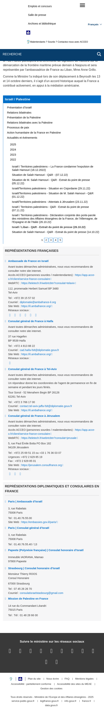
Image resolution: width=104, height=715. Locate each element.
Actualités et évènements (22, 137)
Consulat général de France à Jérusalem (34, 415)
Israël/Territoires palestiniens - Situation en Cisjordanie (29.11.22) (51, 188)
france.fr (86, 701)
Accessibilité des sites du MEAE (74, 684)
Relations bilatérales (19, 112)
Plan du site (34, 679)
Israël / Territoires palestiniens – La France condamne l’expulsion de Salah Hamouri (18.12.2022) (52, 168)
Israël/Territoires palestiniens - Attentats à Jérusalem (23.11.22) (50, 201)
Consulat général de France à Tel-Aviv (32, 369)
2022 (13, 159)
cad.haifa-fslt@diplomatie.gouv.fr (39, 350)
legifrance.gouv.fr (49, 701)
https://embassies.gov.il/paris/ (39, 522)
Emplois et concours (40, 6)
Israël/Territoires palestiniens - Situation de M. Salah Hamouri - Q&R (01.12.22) (52, 195)
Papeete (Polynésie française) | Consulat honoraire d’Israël (46, 550)
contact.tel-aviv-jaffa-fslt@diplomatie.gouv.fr (46, 406)
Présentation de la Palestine (24, 117)
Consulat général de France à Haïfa (30, 321)
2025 (13, 144)
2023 (13, 154)
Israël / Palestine (17, 99)
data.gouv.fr (51, 705)
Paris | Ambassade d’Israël (25, 501)
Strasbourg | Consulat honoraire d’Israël (34, 568)
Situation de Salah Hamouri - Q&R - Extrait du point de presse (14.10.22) (55, 231)
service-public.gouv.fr (22, 701)
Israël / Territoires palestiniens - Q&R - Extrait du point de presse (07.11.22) (50, 208)
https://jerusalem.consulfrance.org (41, 465)
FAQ (67, 679)
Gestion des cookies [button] (51, 689)
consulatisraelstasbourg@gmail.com (41, 592)
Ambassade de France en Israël (28, 261)
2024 (13, 149)
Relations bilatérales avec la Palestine (30, 122)
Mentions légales (84, 679)
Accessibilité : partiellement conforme (31, 684)
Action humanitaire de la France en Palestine (34, 132)
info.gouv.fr (70, 701)
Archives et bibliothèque (42, 23)
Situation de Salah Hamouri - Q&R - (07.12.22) (40, 174)
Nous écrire (52, 679)
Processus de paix (18, 127)
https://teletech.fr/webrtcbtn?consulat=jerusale (48, 437)
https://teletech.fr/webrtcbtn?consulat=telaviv (48, 283)
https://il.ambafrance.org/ (36, 306)
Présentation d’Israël (19, 107)
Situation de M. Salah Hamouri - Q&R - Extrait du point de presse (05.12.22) (51, 181)
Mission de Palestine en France (28, 598)
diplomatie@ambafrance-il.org (38, 302)
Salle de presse (37, 14)
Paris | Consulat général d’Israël (28, 527)
